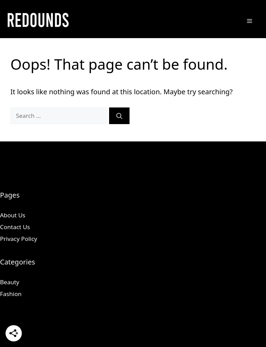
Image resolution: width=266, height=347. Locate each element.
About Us (12, 215)
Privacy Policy (18, 239)
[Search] (119, 115)
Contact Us (15, 227)
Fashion (10, 294)
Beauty (9, 282)
